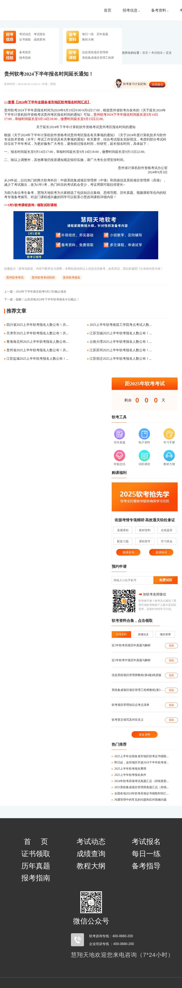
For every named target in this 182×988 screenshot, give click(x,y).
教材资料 (145, 530)
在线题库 (166, 530)
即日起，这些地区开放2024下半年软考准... (140, 762)
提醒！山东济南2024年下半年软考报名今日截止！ (41, 299)
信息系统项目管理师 (95, 52)
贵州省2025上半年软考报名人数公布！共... (37, 350)
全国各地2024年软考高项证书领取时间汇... (140, 793)
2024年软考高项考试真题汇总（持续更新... (140, 781)
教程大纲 (88, 39)
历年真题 (102, 34)
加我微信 (157, 84)
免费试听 (165, 580)
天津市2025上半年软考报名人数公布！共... (37, 333)
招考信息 (131, 10)
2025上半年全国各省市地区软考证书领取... (140, 756)
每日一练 (88, 34)
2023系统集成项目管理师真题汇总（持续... (140, 787)
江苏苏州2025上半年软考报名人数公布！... (121, 350)
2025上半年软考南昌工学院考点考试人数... (121, 324)
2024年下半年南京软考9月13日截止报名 (35, 291)
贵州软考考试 (15, 277)
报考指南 (25, 57)
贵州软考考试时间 (43, 277)
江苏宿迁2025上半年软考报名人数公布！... (121, 358)
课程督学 (145, 541)
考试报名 (39, 34)
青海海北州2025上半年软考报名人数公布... (37, 341)
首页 (107, 10)
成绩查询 (39, 39)
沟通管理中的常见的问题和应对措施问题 (139, 799)
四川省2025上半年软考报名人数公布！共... (37, 324)
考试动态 (25, 34)
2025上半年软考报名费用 (129, 768)
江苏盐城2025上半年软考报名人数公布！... (37, 358)
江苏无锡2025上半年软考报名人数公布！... (121, 333)
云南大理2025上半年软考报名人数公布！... (121, 341)
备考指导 (25, 52)
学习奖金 (166, 541)
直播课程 (123, 530)
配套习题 (123, 541)
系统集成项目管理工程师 (98, 57)
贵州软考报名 (71, 277)
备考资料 (159, 10)
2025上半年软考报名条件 (129, 774)
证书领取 (25, 39)
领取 (171, 645)
